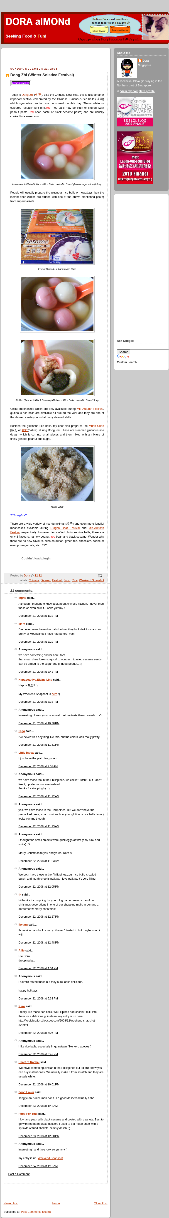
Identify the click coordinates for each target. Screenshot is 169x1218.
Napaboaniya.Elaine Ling (35, 679)
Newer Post (11, 1203)
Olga (22, 731)
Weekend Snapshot (91, 580)
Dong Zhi (27, 94)
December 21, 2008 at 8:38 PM (38, 701)
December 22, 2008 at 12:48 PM (39, 942)
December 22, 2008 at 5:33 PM (38, 998)
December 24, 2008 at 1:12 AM (38, 1166)
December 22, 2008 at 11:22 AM (39, 796)
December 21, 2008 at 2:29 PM (38, 641)
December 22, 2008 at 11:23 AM (39, 826)
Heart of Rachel (29, 1062)
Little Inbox (26, 752)
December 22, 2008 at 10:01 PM (39, 1084)
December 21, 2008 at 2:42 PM (38, 671)
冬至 (38, 94)
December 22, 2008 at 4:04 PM (38, 968)
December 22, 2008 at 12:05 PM (39, 886)
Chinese (34, 580)
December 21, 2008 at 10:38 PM (39, 723)
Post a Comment (19, 1174)
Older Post (101, 1203)
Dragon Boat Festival (65, 528)
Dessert (46, 580)
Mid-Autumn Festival (90, 408)
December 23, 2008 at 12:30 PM (39, 1136)
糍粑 (25, 430)
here (54, 694)
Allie (22, 950)
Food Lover (26, 1092)
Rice (74, 580)
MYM (22, 623)
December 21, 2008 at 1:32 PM (38, 615)
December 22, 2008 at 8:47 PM (38, 1054)
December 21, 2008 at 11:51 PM (39, 744)
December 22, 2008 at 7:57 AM (38, 766)
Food (67, 580)
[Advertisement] (57, 58)
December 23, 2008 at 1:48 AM (38, 1105)
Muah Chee (96, 426)
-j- (20, 894)
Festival (57, 580)
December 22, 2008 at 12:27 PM (39, 916)
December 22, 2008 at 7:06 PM (38, 1032)
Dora (146, 60)
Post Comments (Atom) (36, 1211)
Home (56, 1203)
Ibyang (23, 924)
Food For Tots (28, 1113)
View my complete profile (137, 91)
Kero (22, 1006)
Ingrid (23, 597)
